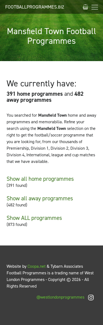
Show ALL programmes (34, 218)
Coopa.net (36, 266)
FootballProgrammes (34, 7)
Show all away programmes (40, 198)
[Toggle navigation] (94, 7)
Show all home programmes (40, 179)
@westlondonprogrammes (66, 297)
